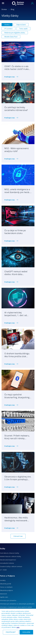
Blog (12, 9)
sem (18, 627)
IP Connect (8, 29)
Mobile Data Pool (10, 37)
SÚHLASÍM (26, 632)
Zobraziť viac (18, 536)
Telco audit (23, 29)
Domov (4, 9)
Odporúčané (21, 25)
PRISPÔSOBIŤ (11, 632)
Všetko (7, 25)
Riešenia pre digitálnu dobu (14, 33)
